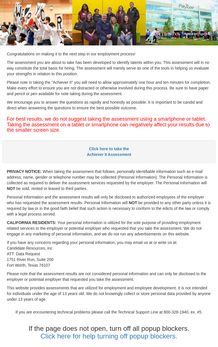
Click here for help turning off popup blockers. (109, 336)
